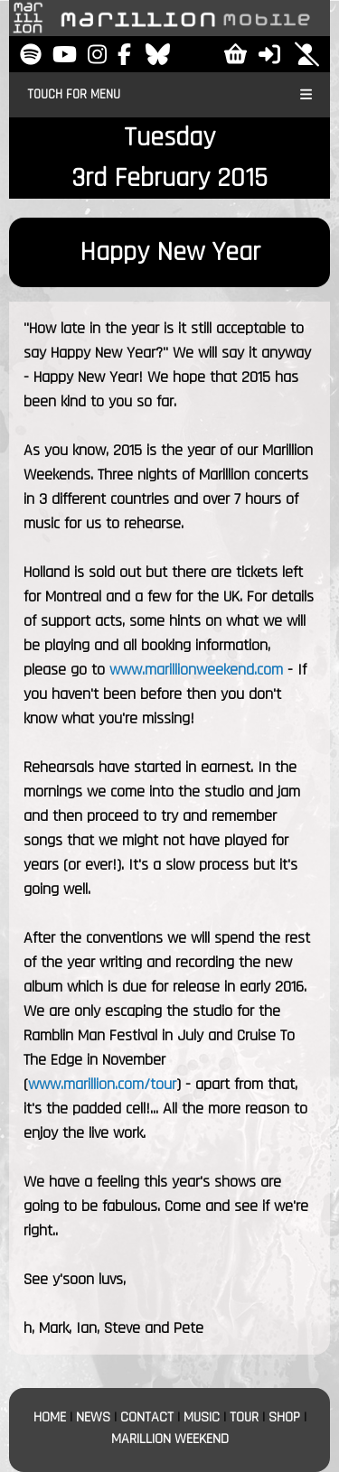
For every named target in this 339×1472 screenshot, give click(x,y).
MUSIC (202, 1417)
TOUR (244, 1417)
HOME (49, 1417)
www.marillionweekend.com (196, 669)
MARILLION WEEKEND (170, 1439)
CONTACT (147, 1417)
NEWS (93, 1417)
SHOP (284, 1417)
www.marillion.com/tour (102, 1084)
